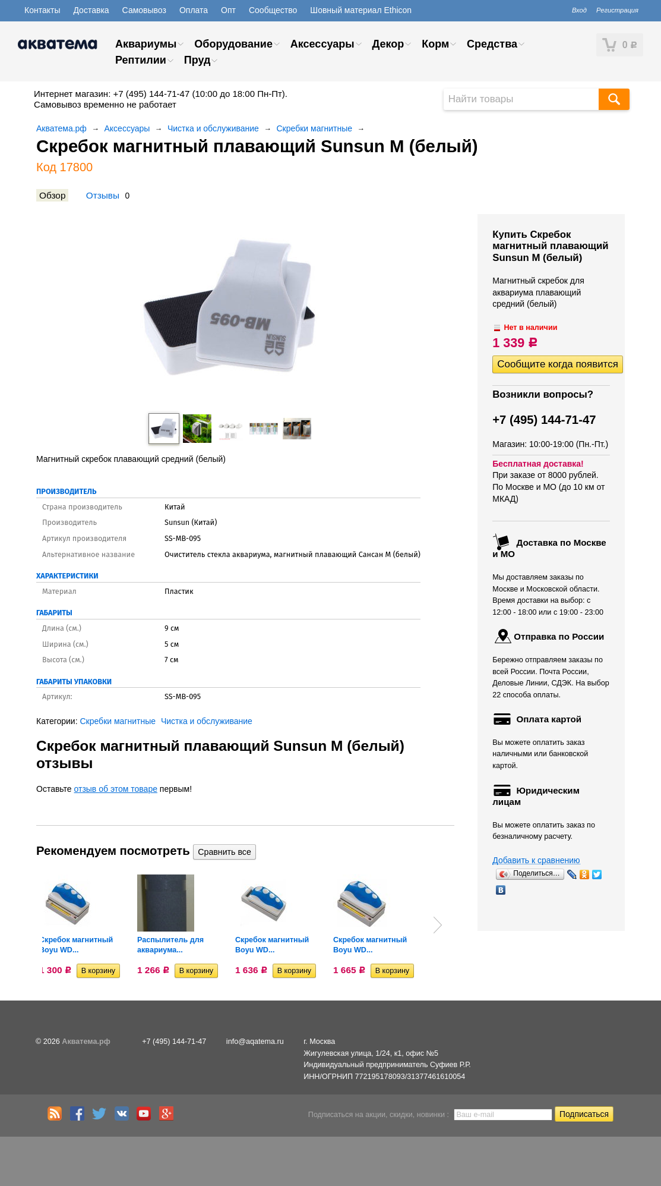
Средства (492, 44)
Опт (228, 10)
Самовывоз (144, 10)
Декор (388, 44)
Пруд (197, 60)
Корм (435, 44)
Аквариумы (145, 44)
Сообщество (273, 10)
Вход (579, 10)
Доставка (91, 10)
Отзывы (102, 195)
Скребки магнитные (315, 128)
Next (437, 925)
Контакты (42, 10)
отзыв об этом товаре (115, 789)
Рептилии (140, 60)
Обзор (52, 195)
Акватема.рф (61, 128)
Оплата (193, 10)
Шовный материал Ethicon (361, 10)
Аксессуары (322, 44)
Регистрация (617, 10)
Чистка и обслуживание (213, 128)
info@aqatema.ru (255, 1041)
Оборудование (233, 44)
